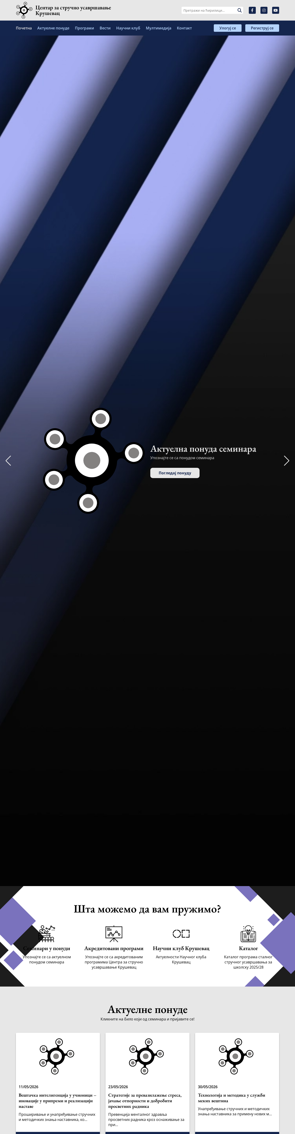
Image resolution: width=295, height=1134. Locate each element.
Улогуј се (227, 28)
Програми (84, 28)
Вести (105, 28)
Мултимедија (158, 28)
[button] (287, 461)
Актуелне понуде (53, 28)
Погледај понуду (175, 473)
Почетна (24, 28)
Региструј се (262, 28)
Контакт (184, 28)
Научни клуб (128, 28)
